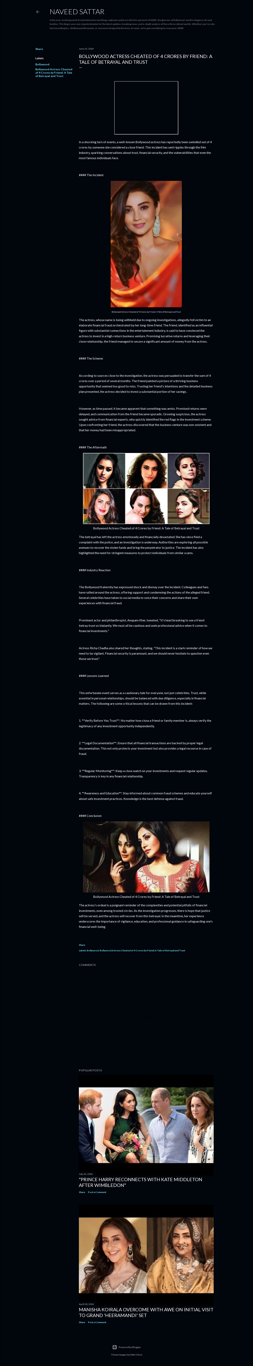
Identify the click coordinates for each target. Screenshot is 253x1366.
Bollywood (42, 64)
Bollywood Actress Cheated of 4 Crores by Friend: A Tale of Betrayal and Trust (53, 73)
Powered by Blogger (126, 1347)
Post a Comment (97, 1192)
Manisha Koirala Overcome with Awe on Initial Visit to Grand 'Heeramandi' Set (146, 1312)
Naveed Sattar (77, 11)
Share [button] (39, 49)
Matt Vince (136, 1354)
